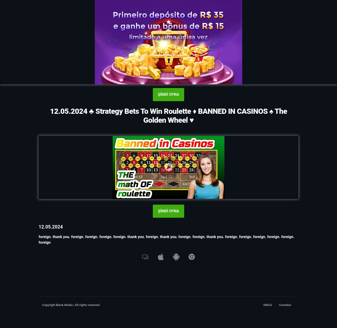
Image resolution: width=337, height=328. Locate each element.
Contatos (285, 305)
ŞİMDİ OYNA (168, 94)
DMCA (268, 305)
